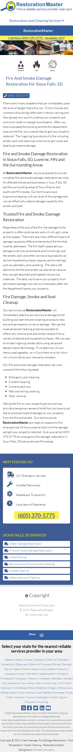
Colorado (63, 659)
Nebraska (56, 678)
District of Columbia (40, 664)
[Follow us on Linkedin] (42, 708)
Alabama (8, 659)
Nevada (67, 678)
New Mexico (43, 683)
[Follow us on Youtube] (48, 708)
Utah (10, 697)
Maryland (31, 673)
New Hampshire (10, 683)
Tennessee (58, 692)
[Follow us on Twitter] (35, 708)
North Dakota (18, 687)
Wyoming (43, 701)
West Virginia (58, 697)
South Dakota (43, 692)
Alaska (18, 659)
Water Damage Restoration (26, 543)
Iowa (43, 669)
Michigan (62, 673)
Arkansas (39, 659)
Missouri (32, 678)
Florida (56, 664)
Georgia (66, 664)
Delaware (21, 664)
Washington (42, 697)
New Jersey (27, 683)
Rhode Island (9, 692)
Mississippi (20, 678)
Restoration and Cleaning (25, 577)
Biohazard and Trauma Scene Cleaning (32, 564)
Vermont (19, 697)
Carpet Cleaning (19, 570)
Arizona (28, 659)
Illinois (25, 669)
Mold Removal (18, 557)
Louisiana (10, 673)
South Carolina (26, 692)
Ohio (31, 687)
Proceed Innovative (43, 749)
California (51, 659)
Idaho (17, 669)
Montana (44, 678)
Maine (20, 673)
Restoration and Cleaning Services (36, 20)
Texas (69, 692)
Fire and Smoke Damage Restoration (31, 550)
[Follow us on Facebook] (29, 708)
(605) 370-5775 (36, 515)
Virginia (30, 697)
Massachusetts (46, 673)
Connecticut (7, 664)
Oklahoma (41, 687)
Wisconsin (30, 701)
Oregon (52, 687)
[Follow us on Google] (23, 707)
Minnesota (6, 678)
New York (57, 683)
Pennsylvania (66, 687)
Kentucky (62, 669)
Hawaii (8, 669)
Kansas (51, 669)
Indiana (34, 669)
